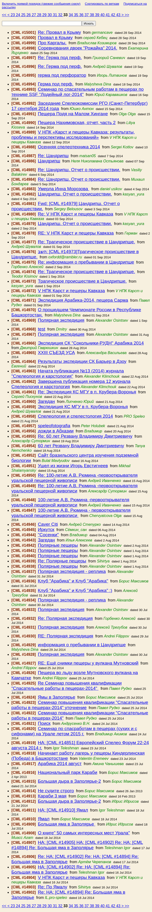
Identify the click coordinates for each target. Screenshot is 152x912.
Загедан (46, 401)
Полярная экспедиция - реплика (72, 571)
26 (29, 15)
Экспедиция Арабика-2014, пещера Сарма (83, 300)
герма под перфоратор (62, 75)
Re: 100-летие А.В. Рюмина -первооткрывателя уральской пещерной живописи (74, 478)
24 (18, 15)
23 (13, 15)
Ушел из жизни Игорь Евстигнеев (73, 465)
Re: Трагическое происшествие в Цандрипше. (86, 241)
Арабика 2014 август (60, 763)
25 (23, 15)
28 (39, 15)
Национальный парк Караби (67, 772)
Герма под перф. (56, 83)
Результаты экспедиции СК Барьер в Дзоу (82, 361)
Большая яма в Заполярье (66, 824)
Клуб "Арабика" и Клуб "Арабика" (73, 580)
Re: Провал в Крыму (59, 32)
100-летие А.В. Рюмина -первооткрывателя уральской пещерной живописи (70, 502)
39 (97, 15)
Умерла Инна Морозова (63, 188)
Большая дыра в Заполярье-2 (69, 781)
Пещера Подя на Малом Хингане (73, 113)
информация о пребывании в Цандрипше (82, 644)
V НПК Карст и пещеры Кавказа (71, 290)
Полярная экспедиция (61, 320)
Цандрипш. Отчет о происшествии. (75, 193)
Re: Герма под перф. (60, 57)
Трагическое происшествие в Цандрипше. (82, 281)
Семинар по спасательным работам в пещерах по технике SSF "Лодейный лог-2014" (77, 92)
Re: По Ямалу (52, 886)
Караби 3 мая (52, 795)
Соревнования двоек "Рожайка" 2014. (77, 47)
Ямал (44, 818)
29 (44, 15)
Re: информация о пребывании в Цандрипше (86, 262)
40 (103, 15)
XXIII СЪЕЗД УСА (56, 352)
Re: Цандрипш (53, 155)
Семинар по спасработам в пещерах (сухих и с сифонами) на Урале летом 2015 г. (74, 731)
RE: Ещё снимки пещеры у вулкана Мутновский (88, 663)
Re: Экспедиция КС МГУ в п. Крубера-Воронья (87, 391)
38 (92, 15)
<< (4, 15)
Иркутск (46, 529)
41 (108, 15)
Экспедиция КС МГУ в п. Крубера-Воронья (83, 406)
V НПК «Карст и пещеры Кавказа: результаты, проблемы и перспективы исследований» (73, 135)
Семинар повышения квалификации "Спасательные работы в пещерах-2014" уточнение (79, 705)
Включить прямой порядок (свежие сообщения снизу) (41, 3)
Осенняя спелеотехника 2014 (69, 146)
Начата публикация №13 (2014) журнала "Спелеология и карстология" (67, 373)
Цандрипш (49, 160)
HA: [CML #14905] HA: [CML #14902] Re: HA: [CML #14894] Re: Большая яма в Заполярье (77, 845)
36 (81, 15)
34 (71, 15)
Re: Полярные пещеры (62, 560)
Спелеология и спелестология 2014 (75, 416)
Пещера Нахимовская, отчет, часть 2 (77, 122)
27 (34, 15)
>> (127, 15)
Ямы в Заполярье (56, 697)
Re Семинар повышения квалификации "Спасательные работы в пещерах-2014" (66, 686)
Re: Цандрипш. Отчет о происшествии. (79, 169)
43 (118, 15)
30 (50, 15)
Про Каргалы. (52, 42)
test (41, 328)
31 (55, 15)
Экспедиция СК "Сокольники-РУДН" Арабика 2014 (91, 343)
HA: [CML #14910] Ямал (63, 809)
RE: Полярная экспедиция (65, 635)
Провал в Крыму (55, 37)
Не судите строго (56, 790)
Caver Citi (48, 524)
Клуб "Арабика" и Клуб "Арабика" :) (75, 590)
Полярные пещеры (58, 545)
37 (87, 15)
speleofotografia (54, 425)
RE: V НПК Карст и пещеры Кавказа (76, 233)
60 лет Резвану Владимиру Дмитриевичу (81, 445)
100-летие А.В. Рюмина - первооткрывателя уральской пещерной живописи (70, 513)
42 (113, 15)
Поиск (44, 723)
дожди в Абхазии (56, 430)
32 (60, 15)
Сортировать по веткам (102, 3)
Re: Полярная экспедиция (65, 618)
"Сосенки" (48, 534)
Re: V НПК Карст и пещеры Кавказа (75, 213)
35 (76, 15)
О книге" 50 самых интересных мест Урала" (84, 832)
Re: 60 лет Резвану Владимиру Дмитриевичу (85, 436)
